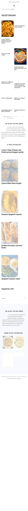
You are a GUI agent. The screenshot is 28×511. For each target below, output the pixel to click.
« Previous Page (6, 116)
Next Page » (10, 118)
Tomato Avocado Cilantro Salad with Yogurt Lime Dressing (19, 85)
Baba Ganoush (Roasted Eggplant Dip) (20, 68)
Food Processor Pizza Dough (19, 26)
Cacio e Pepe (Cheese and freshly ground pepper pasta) (12, 151)
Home (2, 9)
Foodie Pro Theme (15, 378)
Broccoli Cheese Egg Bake (19, 99)
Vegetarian (7, 9)
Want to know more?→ (15, 325)
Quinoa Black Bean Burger (11, 183)
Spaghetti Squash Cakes (10, 279)
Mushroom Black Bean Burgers (6, 111)
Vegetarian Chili (7, 289)
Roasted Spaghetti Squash (11, 214)
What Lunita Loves (14, 2)
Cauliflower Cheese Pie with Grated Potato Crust (6, 41)
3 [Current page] (19, 116)
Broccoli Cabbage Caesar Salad (7, 82)
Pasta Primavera (6, 98)
